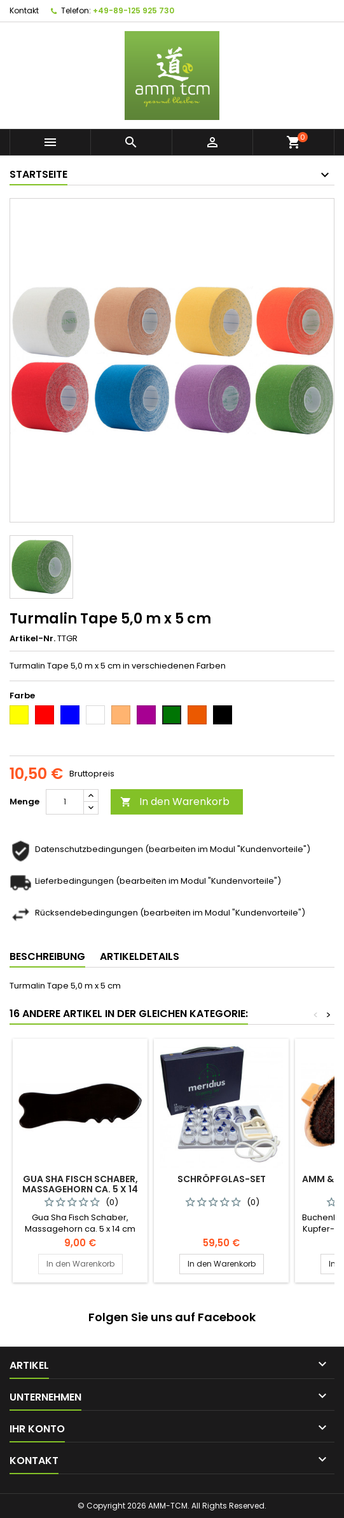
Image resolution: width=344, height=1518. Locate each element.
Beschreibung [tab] (47, 956)
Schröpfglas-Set (221, 1179)
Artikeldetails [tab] (139, 956)
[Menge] (65, 802)
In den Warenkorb (175, 801)
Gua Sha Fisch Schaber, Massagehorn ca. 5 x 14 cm (80, 1189)
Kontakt (24, 10)
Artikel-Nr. (32, 638)
